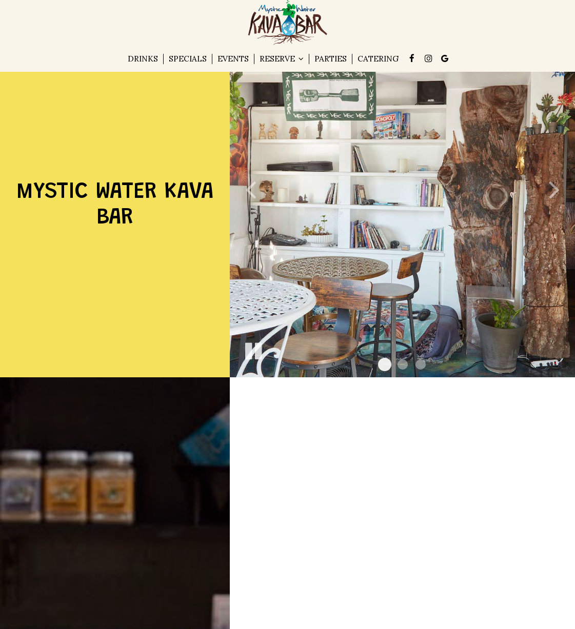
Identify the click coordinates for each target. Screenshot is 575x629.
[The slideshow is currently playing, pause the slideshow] (253, 349)
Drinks (143, 59)
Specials (188, 59)
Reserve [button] (282, 59)
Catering (378, 59)
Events (233, 59)
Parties (330, 59)
